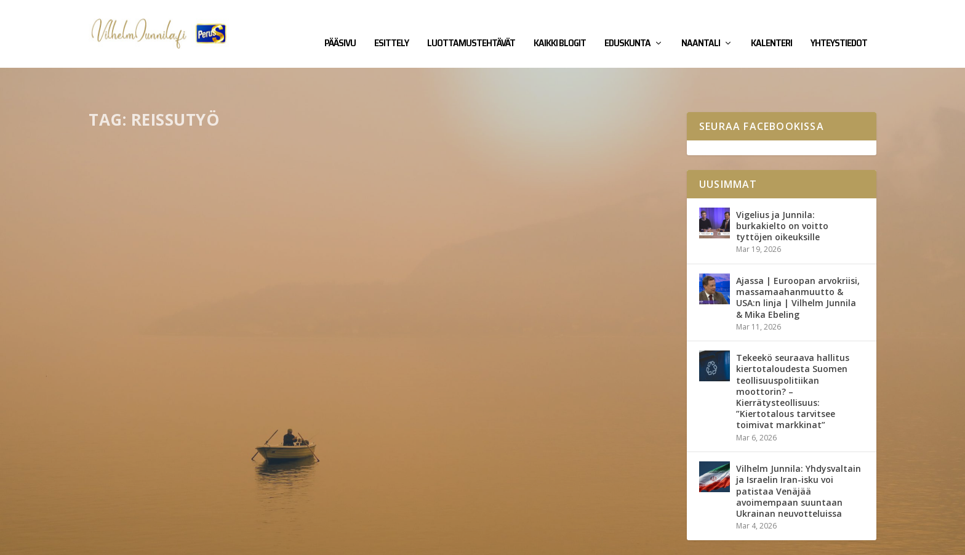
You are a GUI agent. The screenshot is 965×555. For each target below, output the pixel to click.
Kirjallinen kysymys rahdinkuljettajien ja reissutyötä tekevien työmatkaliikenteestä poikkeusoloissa (227, 301)
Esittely (391, 26)
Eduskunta (627, 26)
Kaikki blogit (560, 26)
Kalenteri (771, 26)
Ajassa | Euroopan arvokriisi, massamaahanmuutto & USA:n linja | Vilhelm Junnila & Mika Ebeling (798, 259)
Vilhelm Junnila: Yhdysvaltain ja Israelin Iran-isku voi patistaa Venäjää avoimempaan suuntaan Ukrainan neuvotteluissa (798, 452)
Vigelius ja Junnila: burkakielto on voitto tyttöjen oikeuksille (782, 188)
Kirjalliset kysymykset (229, 332)
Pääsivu (340, 26)
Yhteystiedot (839, 26)
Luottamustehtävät (471, 26)
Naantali (700, 26)
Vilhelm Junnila (128, 540)
